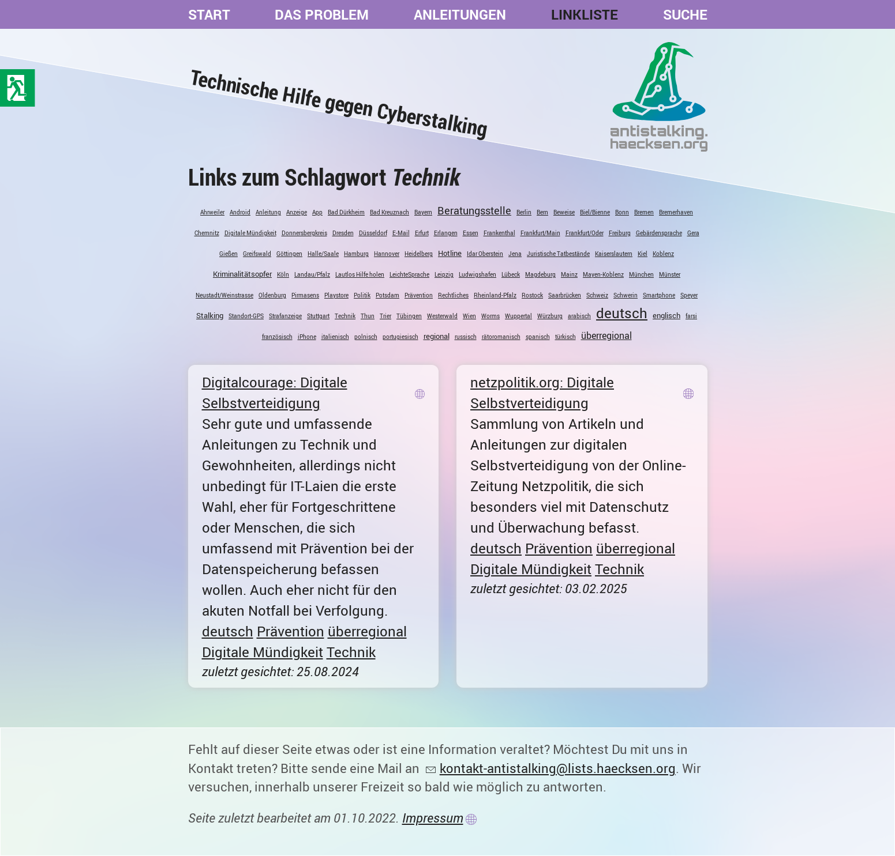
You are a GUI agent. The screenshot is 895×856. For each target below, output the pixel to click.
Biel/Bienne (595, 212)
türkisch (565, 337)
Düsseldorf (373, 233)
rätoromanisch (501, 337)
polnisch (365, 337)
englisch (666, 315)
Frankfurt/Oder (585, 233)
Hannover (386, 254)
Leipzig (444, 274)
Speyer (689, 295)
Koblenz (663, 254)
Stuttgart (318, 316)
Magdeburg (540, 274)
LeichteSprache (409, 274)
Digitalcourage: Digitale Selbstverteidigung (274, 392)
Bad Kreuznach (389, 212)
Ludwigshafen (477, 274)
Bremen (644, 212)
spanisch (538, 337)
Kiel (642, 254)
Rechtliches (453, 295)
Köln (283, 274)
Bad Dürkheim (346, 212)
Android (240, 212)
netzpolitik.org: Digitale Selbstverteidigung (542, 392)
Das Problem (322, 14)
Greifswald (257, 254)
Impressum (432, 817)
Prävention (419, 295)
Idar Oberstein (485, 254)
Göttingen (289, 254)
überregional (606, 335)
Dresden (343, 233)
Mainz (569, 274)
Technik (345, 316)
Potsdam (387, 295)
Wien (469, 316)
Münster (669, 274)
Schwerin (625, 295)
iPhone (307, 337)
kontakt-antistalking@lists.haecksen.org (558, 768)
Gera (693, 233)
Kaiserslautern (613, 254)
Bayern (423, 212)
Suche (685, 14)
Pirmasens (305, 295)
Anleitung (268, 212)
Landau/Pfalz (312, 274)
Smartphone (659, 295)
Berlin (523, 212)
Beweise (564, 212)
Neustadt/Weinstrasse (224, 295)
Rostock (532, 295)
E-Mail (401, 233)
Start (209, 14)
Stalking (209, 315)
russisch (466, 337)
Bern (542, 212)
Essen (470, 233)
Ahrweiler (212, 212)
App (317, 212)
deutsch (621, 313)
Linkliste (584, 14)
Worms (490, 316)
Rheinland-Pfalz (495, 295)
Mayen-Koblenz (603, 274)
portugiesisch (400, 337)
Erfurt (422, 233)
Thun (368, 316)
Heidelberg (419, 254)
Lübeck (510, 274)
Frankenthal (499, 233)
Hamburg (356, 254)
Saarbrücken (564, 295)
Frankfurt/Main (540, 233)
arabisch (579, 316)
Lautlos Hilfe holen (359, 274)
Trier (385, 316)
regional (437, 336)
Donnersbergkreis (304, 233)
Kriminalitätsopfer (242, 274)
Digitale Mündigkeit (250, 233)
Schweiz (597, 295)
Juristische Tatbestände (558, 254)
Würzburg (550, 316)
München (641, 274)
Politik (362, 295)
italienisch (335, 337)
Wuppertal (518, 316)
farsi (691, 316)
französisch (277, 337)
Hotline (450, 253)
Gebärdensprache (659, 233)
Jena (515, 254)
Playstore (336, 295)
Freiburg (620, 233)
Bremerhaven (676, 212)
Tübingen (409, 316)
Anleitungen (460, 14)
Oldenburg (272, 295)
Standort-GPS (246, 316)
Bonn (622, 212)
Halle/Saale (323, 254)
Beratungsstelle (474, 210)
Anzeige (296, 212)
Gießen (228, 254)
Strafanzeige (285, 316)
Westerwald (442, 316)
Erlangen (446, 233)
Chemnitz (206, 233)
